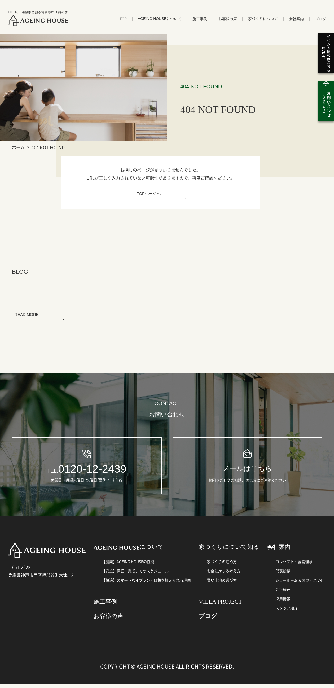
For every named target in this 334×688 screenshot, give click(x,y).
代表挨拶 (282, 575)
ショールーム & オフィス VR (298, 584)
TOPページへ (149, 193)
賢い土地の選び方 (222, 584)
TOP (123, 20)
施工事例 (199, 20)
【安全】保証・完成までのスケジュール (135, 575)
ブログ (320, 20)
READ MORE (27, 314)
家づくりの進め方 (222, 565)
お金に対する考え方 (223, 575)
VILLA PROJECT (220, 606)
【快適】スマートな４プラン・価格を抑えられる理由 (146, 584)
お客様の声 (227, 20)
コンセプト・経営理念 (294, 565)
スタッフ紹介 (286, 612)
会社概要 (282, 593)
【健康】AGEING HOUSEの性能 (128, 565)
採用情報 (282, 603)
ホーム (18, 147)
